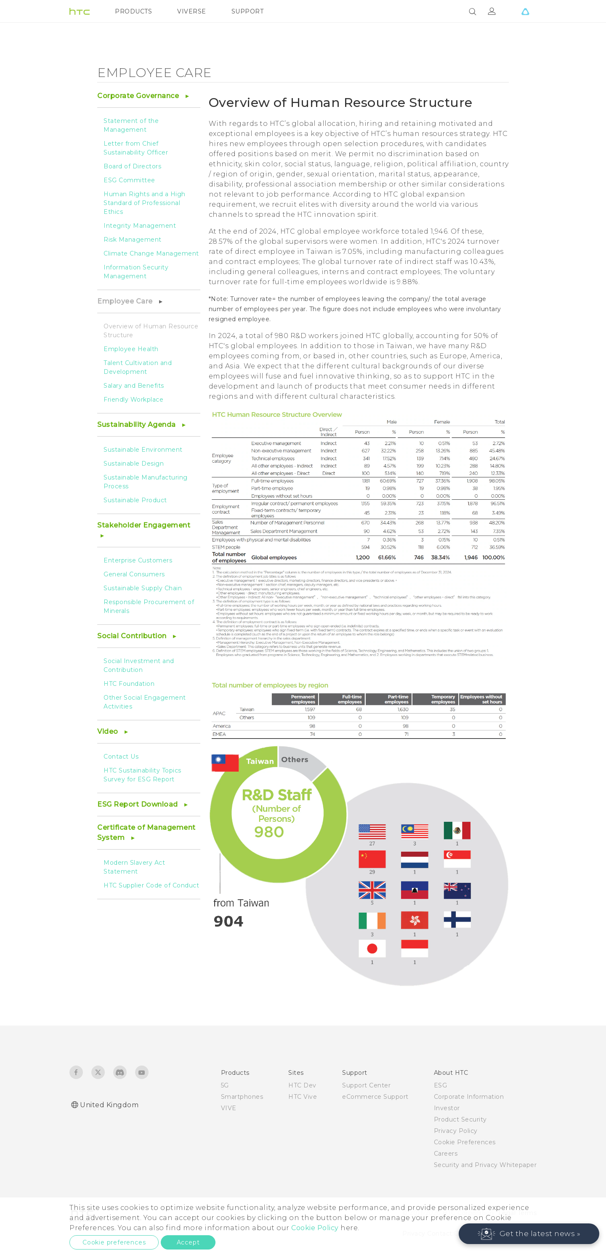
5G (225, 1085)
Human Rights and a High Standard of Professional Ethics (145, 203)
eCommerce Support (375, 1096)
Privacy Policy (456, 1131)
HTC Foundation (129, 683)
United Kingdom (109, 1105)
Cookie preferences (114, 1242)
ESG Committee (129, 180)
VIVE (229, 1108)
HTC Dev (302, 1085)
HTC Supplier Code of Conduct (151, 885)
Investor (447, 1108)
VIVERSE (191, 11)
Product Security (460, 1119)
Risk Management (133, 239)
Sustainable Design (134, 463)
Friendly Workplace (133, 399)
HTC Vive (302, 1096)
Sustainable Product (135, 500)
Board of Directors (132, 166)
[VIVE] (525, 11)
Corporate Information (469, 1096)
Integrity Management (140, 225)
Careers (446, 1153)
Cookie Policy (315, 1228)
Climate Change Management (151, 253)
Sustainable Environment (143, 449)
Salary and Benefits (134, 385)
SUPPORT (247, 11)
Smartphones (242, 1096)
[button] (529, 1233)
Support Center (366, 1085)
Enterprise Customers (138, 560)
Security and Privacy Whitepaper (485, 1165)
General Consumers (134, 574)
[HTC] (79, 11)
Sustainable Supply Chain (143, 588)
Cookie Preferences (465, 1142)
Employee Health (131, 349)
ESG (440, 1085)
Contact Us (121, 756)
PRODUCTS (133, 11)
